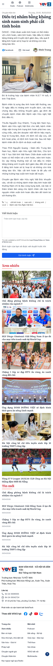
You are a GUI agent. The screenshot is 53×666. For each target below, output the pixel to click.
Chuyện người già (9, 652)
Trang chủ (5, 624)
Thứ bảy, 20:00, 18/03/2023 (39, 13)
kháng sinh (39, 202)
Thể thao (31, 642)
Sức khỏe (31, 647)
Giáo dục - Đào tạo (35, 638)
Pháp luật (5, 647)
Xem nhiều (6, 629)
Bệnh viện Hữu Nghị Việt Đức (21, 205)
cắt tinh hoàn (15, 202)
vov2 (4, 205)
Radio (12, 4)
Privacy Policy (37, 240)
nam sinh (28, 202)
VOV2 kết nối (32, 652)
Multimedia (29, 4)
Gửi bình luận (26, 255)
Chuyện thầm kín (8, 13)
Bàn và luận (6, 633)
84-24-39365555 (12, 594)
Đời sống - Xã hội (34, 633)
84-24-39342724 (12, 597)
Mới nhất (31, 624)
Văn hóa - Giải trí (8, 642)
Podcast (20, 4)
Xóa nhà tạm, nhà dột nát (12, 638)
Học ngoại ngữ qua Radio (12, 661)
